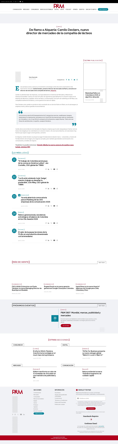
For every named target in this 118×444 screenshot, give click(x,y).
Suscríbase (58, 392)
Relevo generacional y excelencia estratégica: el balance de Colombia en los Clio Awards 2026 (33, 217)
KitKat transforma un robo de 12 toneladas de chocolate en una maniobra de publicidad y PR (44, 375)
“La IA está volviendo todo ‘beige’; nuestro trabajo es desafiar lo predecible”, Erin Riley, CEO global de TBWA (33, 181)
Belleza (85, 369)
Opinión (75, 9)
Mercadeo (26, 9)
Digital (56, 9)
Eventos (81, 9)
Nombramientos (17, 284)
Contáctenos (58, 398)
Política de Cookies (60, 404)
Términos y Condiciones (61, 400)
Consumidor (35, 9)
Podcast (68, 9)
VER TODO (102, 262)
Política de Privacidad (60, 402)
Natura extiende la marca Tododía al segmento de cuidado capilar (92, 374)
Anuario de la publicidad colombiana (61, 395)
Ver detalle (66, 325)
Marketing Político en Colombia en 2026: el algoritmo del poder (92, 95)
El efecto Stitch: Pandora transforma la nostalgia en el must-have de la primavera (44, 353)
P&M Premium (103, 9)
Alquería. (53, 90)
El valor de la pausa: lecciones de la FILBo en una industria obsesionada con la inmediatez (33, 234)
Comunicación (17, 9)
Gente (62, 9)
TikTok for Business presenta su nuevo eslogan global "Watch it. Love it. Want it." (93, 353)
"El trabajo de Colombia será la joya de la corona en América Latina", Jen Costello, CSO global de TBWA (33, 163)
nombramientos (49, 284)
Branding (85, 348)
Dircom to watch (91, 9)
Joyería (36, 348)
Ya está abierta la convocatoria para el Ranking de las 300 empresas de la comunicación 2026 (35, 199)
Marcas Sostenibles (46, 9)
